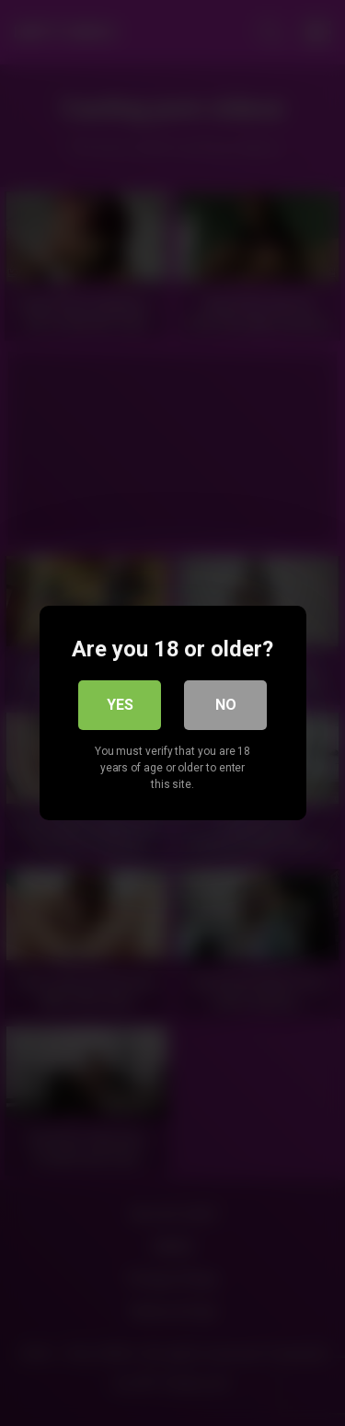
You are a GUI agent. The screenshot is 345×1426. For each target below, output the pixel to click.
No (225, 704)
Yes (120, 704)
